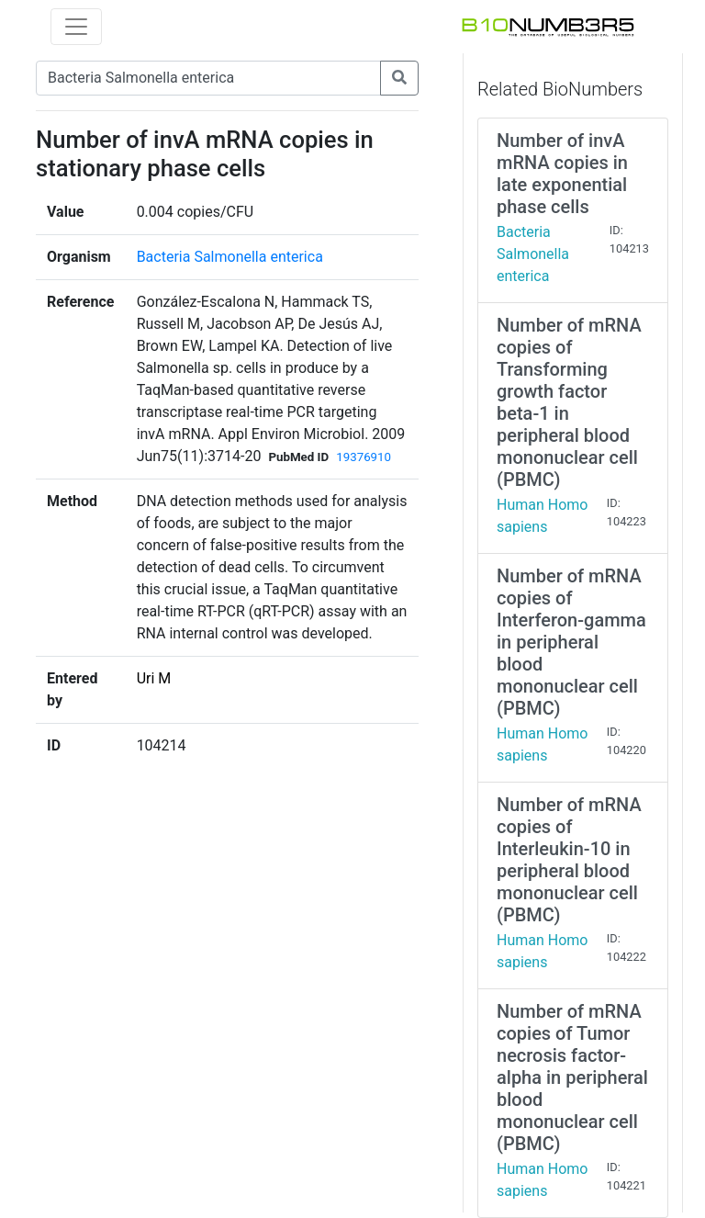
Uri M (154, 678)
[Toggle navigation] (76, 26)
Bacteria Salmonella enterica (230, 256)
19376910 (363, 457)
